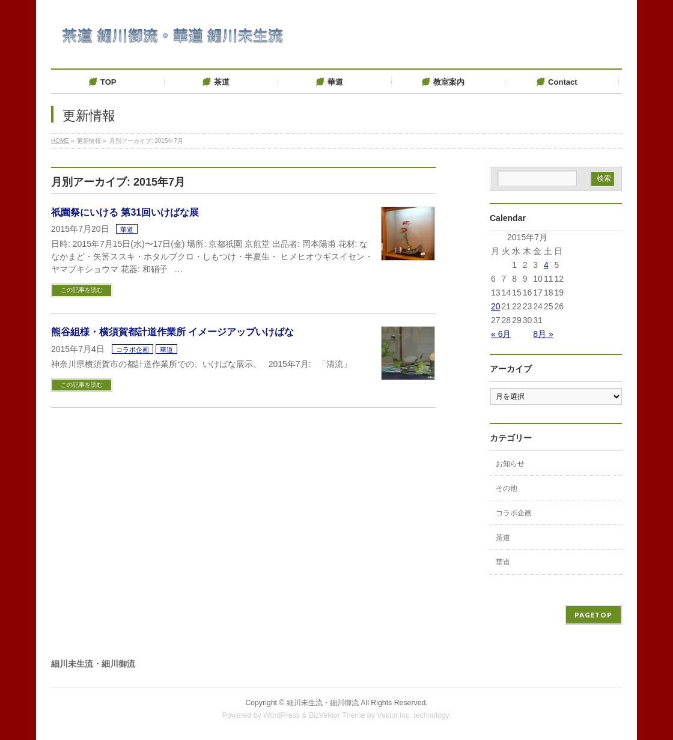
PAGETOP (593, 615)
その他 (506, 488)
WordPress (281, 715)
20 (496, 306)
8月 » (543, 334)
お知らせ (510, 463)
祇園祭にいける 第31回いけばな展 (125, 212)
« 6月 (501, 334)
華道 (126, 229)
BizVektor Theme (337, 715)
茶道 (503, 537)
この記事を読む (82, 290)
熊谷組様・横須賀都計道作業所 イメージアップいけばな (172, 332)
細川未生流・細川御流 (323, 703)
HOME (60, 141)
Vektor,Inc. (394, 715)
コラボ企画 (132, 349)
